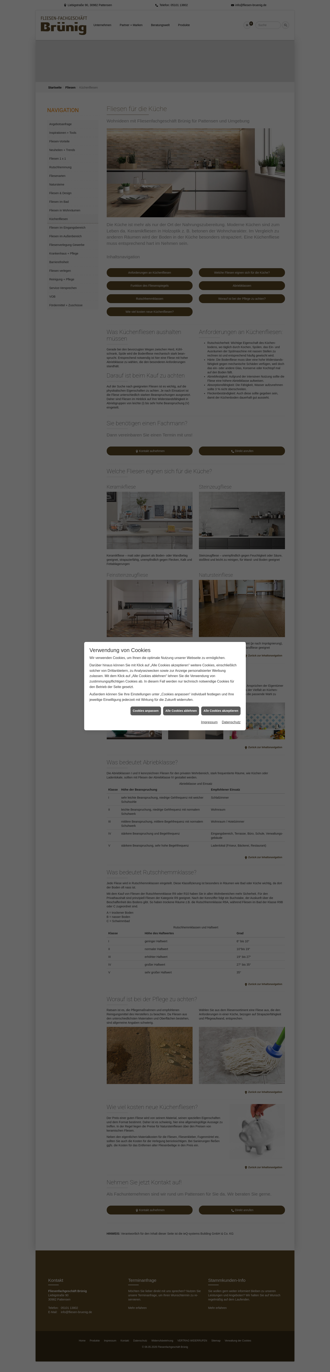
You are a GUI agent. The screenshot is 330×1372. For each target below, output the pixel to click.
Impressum (209, 155)
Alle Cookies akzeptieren (221, 144)
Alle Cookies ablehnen (181, 144)
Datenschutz (231, 155)
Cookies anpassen (146, 144)
